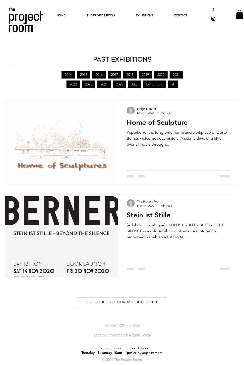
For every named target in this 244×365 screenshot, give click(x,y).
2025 (119, 84)
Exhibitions (154, 84)
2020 (160, 74)
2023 (88, 84)
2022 (73, 84)
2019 (145, 74)
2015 (83, 74)
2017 (114, 74)
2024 (104, 84)
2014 (68, 74)
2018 (129, 74)
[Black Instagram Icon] (213, 18)
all (173, 84)
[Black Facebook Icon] (213, 10)
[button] (239, 14)
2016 (99, 74)
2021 (176, 74)
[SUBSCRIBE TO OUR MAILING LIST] (122, 302)
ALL (134, 84)
